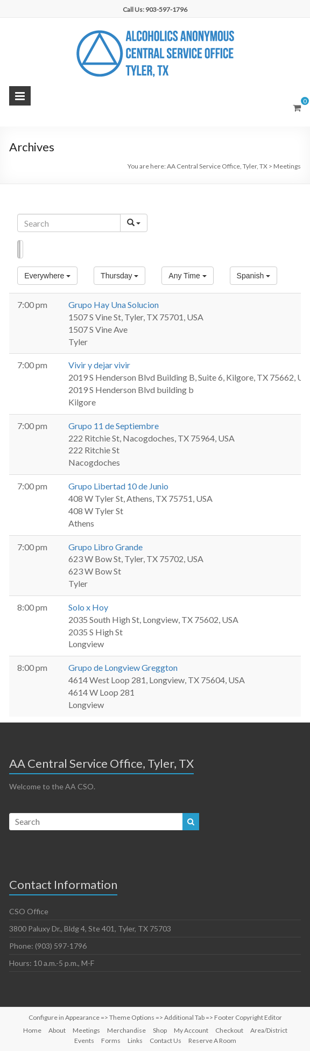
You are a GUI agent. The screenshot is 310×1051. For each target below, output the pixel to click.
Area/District (268, 1030)
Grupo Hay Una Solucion (113, 304)
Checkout (229, 1030)
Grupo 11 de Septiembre (113, 426)
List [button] (18, 249)
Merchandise (126, 1030)
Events (84, 1040)
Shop (160, 1030)
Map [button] (21, 249)
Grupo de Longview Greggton (123, 667)
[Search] (69, 223)
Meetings (86, 1030)
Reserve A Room (212, 1040)
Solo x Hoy (88, 607)
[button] (47, 276)
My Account (191, 1030)
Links (135, 1040)
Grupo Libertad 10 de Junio (118, 486)
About (57, 1030)
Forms (111, 1040)
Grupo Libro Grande (105, 547)
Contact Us (165, 1040)
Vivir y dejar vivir (99, 365)
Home (32, 1030)
